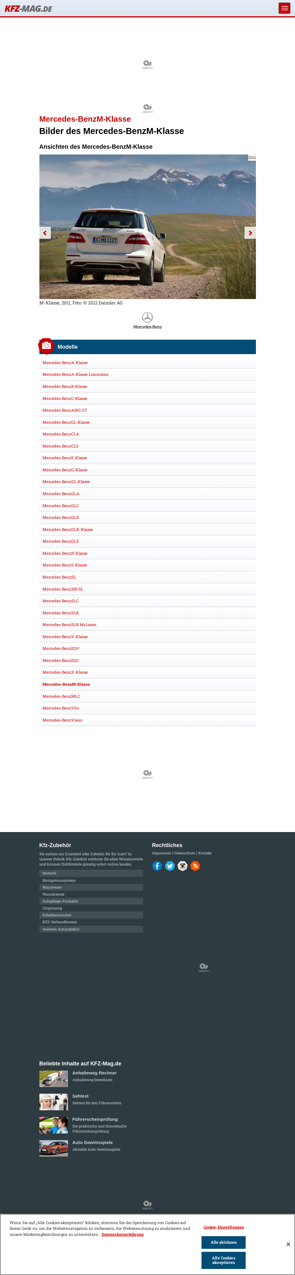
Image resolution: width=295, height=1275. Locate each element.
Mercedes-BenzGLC (60, 505)
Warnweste (52, 887)
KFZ (28, 8)
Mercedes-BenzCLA (60, 434)
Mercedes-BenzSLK (60, 613)
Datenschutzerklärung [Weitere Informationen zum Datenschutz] (123, 1234)
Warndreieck (53, 894)
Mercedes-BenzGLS (60, 541)
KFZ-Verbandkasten (59, 921)
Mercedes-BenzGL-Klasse (66, 481)
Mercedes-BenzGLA (60, 493)
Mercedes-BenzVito (60, 708)
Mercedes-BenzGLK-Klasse (67, 529)
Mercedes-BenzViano (62, 720)
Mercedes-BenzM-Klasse (66, 684)
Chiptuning (52, 908)
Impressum (161, 853)
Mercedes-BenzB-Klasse (64, 386)
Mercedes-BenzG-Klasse (65, 469)
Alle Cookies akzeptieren (223, 1260)
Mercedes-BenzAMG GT (64, 410)
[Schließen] (288, 1244)
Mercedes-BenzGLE (60, 517)
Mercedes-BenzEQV (60, 648)
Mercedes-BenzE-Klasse (64, 457)
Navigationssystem (59, 880)
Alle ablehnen (224, 1242)
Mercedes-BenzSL (59, 577)
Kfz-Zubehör (76, 858)
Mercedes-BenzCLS (60, 446)
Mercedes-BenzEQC (60, 660)
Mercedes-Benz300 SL (62, 589)
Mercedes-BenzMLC (61, 696)
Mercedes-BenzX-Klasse (65, 672)
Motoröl (49, 873)
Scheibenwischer (57, 914)
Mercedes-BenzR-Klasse (65, 553)
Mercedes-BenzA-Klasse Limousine (75, 374)
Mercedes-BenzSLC (60, 600)
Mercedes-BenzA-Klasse (65, 362)
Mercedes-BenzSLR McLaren (69, 624)
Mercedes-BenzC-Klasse (64, 398)
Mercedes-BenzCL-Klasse (66, 422)
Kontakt (205, 853)
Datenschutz (184, 853)
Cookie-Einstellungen (224, 1227)
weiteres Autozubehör (61, 929)
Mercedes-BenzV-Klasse (65, 636)
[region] (147, 1244)
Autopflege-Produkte (60, 901)
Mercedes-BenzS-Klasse (64, 565)
